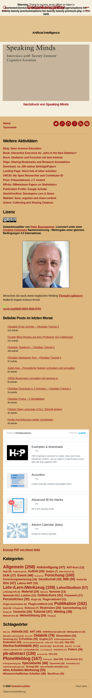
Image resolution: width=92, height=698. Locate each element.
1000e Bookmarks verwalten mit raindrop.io (33, 378)
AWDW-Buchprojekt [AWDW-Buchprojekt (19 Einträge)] (54, 632)
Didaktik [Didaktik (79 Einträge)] (44, 635)
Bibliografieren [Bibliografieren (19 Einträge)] (76, 632)
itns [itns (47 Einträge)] (9, 583)
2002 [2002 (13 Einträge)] (6, 632)
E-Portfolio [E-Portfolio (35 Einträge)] (28, 639)
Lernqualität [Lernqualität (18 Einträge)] (31, 650)
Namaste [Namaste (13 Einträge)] (57, 591)
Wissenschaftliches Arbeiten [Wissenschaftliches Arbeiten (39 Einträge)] (24, 673)
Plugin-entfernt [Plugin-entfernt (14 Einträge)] (40, 603)
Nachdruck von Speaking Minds (46, 104)
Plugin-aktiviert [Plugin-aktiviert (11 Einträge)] (54, 599)
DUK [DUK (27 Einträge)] (9, 575)
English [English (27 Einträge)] (46, 639)
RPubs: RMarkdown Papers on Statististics (30, 184)
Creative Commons (15, 230)
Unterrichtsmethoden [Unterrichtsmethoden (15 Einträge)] (13, 667)
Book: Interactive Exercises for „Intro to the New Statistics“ (40, 152)
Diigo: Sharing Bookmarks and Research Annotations (36, 162)
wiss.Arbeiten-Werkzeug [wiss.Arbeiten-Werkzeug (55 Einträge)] (24, 670)
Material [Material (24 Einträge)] (30, 591)
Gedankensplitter (46, 7)
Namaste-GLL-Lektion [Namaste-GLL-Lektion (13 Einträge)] (19, 595)
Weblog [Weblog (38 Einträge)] (63, 611)
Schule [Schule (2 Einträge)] (7, 612)
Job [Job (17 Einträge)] (68, 646)
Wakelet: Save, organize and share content (29, 198)
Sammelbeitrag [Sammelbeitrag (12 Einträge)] (75, 607)
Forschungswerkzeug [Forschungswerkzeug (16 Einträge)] (20, 579)
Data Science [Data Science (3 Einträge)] (66, 571)
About (7, 123)
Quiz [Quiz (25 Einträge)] (58, 659)
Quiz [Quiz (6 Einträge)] (7, 608)
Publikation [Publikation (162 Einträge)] (70, 603)
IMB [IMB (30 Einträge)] (69, 579)
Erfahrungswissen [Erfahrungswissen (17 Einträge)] (64, 639)
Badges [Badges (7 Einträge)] (52, 571)
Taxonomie (9, 127)
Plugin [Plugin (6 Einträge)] (36, 599)
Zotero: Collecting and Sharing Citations (28, 202)
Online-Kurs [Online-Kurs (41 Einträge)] (50, 595)
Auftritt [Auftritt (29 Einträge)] (36, 571)
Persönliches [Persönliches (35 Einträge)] (16, 599)
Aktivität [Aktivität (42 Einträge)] (19, 631)
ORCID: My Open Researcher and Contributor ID (33, 175)
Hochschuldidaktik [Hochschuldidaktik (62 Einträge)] (21, 646)
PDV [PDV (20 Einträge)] (53, 654)
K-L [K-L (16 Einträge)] (77, 646)
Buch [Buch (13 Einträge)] (28, 636)
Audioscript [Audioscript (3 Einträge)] (19, 571)
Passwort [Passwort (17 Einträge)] (73, 595)
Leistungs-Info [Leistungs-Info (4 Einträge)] (11, 592)
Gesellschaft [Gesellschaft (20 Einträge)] (49, 579)
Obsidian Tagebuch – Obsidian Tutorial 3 (31, 347)
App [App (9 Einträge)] (7, 571)
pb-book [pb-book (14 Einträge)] (42, 654)
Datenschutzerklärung (14, 691)
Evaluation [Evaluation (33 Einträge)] (12, 642)
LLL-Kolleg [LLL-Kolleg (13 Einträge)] (46, 650)
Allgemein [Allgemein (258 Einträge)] (19, 566)
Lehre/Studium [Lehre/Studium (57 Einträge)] (72, 588)
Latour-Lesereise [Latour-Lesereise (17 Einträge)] (12, 650)
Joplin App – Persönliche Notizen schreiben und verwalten (41, 368)
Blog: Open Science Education (22, 148)
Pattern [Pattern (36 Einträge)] (75, 649)
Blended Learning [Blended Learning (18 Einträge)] (13, 636)
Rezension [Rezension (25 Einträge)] (50, 607)
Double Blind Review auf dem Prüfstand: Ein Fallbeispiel (40, 337)
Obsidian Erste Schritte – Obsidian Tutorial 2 (33, 326)
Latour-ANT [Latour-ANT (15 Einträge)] (27, 583)
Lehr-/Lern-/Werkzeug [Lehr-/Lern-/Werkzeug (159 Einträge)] (29, 587)
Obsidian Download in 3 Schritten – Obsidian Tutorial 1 (39, 388)
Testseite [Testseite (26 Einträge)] (22, 611)
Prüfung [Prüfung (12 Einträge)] (47, 659)
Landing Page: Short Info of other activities (30, 171)
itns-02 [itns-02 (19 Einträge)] (58, 646)
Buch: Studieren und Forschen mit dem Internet (33, 157)
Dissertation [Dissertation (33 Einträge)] (66, 635)
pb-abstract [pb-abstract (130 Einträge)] (19, 653)
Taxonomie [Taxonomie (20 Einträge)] (56, 663)
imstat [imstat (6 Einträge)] (81, 579)
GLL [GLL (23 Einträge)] (58, 642)
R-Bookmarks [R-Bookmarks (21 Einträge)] (74, 659)
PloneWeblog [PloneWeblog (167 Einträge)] (22, 658)
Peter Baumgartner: (43, 226)
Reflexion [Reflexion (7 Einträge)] (31, 608)
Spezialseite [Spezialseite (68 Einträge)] (35, 663)
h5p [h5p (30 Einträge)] (69, 642)
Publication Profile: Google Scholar (25, 189)
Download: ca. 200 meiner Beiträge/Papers (29, 166)
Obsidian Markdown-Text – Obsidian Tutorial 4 (34, 357)
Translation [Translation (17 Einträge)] (73, 663)
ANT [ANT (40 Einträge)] (35, 631)
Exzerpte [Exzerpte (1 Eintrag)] (39, 576)
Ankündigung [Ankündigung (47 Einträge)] (50, 567)
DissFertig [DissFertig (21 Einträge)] (10, 639)
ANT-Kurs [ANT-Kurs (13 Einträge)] (75, 567)
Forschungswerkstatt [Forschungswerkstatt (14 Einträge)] (33, 642)
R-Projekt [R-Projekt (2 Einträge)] (18, 608)
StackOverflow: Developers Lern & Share (28, 193)
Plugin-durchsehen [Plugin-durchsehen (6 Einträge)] (15, 604)
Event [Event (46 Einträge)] (25, 575)
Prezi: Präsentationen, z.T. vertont (24, 180)
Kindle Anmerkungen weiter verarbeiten (30, 419)
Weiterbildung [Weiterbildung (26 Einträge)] (33, 615)
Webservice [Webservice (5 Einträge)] (10, 616)
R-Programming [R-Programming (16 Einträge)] (12, 663)
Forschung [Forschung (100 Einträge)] (59, 575)
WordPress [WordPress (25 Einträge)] (55, 673)
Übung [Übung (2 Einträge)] (52, 616)
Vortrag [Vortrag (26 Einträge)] (32, 666)
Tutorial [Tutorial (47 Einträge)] (42, 611)
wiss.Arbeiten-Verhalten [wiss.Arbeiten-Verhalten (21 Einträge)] (54, 667)
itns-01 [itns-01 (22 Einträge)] (45, 646)
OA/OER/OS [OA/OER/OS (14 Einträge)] (60, 650)
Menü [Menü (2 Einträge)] (44, 592)
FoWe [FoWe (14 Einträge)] (49, 642)
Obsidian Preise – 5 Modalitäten (26, 398)
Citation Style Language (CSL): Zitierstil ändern (35, 409)
